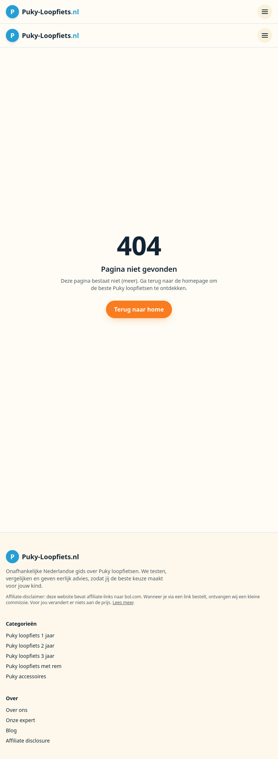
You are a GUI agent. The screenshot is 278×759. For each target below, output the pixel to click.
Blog (11, 730)
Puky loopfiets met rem (33, 666)
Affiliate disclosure (28, 740)
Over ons (16, 709)
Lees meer (123, 602)
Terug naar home (139, 309)
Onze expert (20, 720)
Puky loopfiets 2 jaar (30, 645)
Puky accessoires (26, 676)
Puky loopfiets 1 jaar (30, 635)
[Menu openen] (265, 11)
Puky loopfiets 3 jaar (30, 655)
